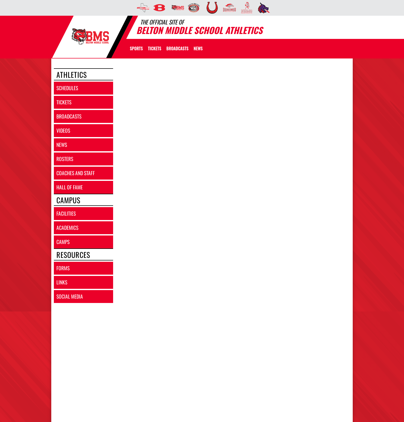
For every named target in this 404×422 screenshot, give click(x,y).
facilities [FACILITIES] (66, 213)
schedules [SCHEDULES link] (67, 88)
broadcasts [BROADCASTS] (68, 116)
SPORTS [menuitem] (136, 48)
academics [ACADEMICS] (67, 227)
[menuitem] (141, 7)
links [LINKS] (61, 282)
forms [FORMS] (63, 268)
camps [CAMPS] (63, 242)
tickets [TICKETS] (63, 102)
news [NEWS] (61, 144)
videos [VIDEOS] (63, 130)
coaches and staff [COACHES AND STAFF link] (75, 173)
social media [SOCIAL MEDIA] (69, 296)
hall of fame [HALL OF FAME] (69, 187)
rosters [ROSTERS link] (64, 159)
